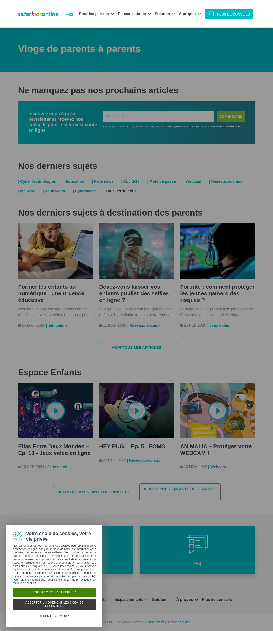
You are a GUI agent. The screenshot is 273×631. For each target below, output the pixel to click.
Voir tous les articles (136, 347)
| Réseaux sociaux (225, 181)
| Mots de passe (161, 181)
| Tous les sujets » (119, 191)
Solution (165, 14)
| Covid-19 (130, 181)
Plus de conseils (217, 599)
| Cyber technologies (37, 181)
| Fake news (102, 181)
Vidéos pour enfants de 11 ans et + (180, 492)
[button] (197, 550)
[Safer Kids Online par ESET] (45, 13)
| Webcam (192, 181)
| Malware (26, 191)
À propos (190, 14)
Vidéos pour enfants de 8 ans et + (93, 492)
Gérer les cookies (178, 622)
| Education (74, 181)
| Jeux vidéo (54, 191)
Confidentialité (155, 622)
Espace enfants (134, 14)
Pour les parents (96, 14)
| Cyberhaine (84, 191)
